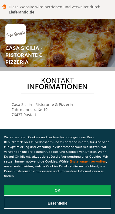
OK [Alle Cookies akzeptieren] (57, 190)
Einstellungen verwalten (87, 161)
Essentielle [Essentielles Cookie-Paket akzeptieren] (57, 203)
